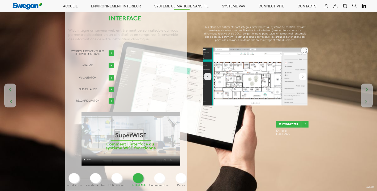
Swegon (370, 187)
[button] (326, 6)
